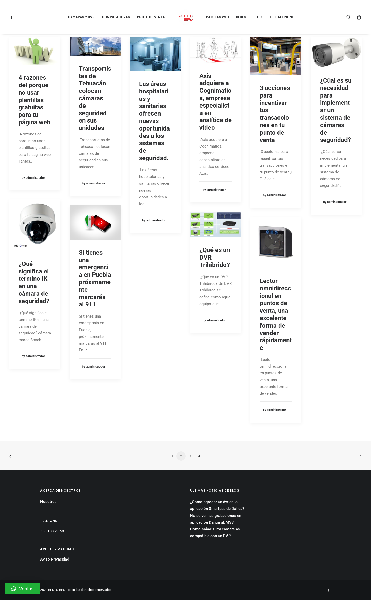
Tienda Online (281, 17)
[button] (22, 588)
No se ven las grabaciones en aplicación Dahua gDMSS (215, 519)
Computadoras (116, 17)
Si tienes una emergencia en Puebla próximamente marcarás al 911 (95, 278)
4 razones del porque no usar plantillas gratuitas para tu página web (34, 100)
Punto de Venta (151, 17)
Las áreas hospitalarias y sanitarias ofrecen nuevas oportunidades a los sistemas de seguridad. (154, 121)
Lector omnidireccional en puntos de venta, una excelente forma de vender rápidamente (276, 314)
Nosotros (48, 501)
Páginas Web (217, 17)
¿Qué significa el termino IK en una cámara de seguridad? (34, 282)
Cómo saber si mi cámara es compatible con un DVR (215, 532)
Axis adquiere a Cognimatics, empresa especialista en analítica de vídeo (215, 102)
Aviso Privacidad (54, 559)
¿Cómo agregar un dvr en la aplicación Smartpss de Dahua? (217, 505)
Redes (241, 17)
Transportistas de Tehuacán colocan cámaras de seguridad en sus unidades (95, 98)
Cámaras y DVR (81, 17)
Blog (257, 17)
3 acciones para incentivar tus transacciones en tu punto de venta (275, 114)
